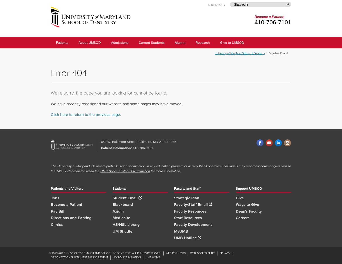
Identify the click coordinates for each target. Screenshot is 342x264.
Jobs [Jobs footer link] (55, 198)
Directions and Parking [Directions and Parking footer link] (71, 218)
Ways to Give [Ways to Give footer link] (247, 204)
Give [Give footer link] (240, 198)
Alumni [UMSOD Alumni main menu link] (180, 42)
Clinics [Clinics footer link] (57, 224)
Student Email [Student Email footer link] (127, 198)
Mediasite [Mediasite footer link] (121, 218)
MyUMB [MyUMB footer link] (181, 231)
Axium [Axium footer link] (118, 211)
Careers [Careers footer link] (243, 218)
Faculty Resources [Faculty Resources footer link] (190, 211)
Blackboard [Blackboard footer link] (123, 204)
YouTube (269, 143)
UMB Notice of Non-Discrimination (125, 171)
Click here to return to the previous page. (86, 114)
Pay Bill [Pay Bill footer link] (57, 211)
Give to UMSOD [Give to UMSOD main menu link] (232, 42)
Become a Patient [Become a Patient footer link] (66, 204)
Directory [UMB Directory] (217, 5)
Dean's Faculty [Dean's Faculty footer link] (249, 211)
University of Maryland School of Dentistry (240, 53)
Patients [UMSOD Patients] (62, 42)
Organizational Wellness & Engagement (79, 257)
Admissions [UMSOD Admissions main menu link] (119, 42)
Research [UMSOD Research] (203, 42)
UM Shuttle (122, 231)
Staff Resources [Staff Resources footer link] (188, 218)
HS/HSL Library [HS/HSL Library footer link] (126, 224)
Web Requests (176, 253)
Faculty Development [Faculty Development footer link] (193, 224)
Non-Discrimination (127, 257)
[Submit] (288, 4)
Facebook (260, 143)
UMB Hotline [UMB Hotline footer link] (187, 238)
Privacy (225, 253)
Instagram (287, 143)
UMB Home (152, 257)
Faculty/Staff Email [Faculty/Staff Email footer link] (193, 204)
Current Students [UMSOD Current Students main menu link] (151, 42)
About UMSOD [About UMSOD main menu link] (90, 42)
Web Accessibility (202, 253)
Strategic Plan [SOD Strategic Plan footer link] (186, 198)
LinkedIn (278, 143)
